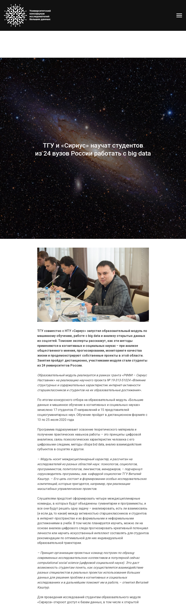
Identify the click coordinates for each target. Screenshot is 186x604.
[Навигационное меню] (179, 16)
